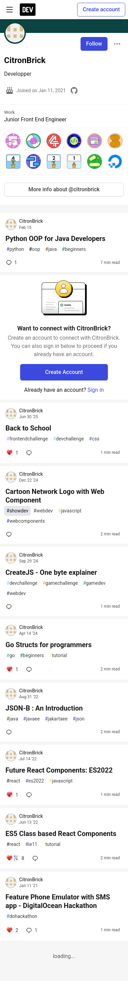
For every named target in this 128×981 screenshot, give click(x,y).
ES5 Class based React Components (60, 833)
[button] (12, 140)
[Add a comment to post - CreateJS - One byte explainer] (10, 606)
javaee (31, 719)
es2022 (34, 781)
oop (34, 249)
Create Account (64, 372)
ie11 (31, 844)
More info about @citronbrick (64, 189)
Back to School (28, 428)
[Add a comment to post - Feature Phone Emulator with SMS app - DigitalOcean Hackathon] (12, 930)
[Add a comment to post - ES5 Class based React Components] (15, 858)
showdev (17, 510)
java (51, 249)
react (13, 781)
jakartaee (56, 719)
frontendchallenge (27, 439)
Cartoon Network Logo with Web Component (54, 495)
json (79, 719)
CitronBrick (31, 221)
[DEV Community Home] (27, 9)
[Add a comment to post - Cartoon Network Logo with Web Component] (10, 534)
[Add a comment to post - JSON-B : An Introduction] (10, 732)
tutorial (58, 655)
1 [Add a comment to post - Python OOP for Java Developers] (11, 262)
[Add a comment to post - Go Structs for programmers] (12, 669)
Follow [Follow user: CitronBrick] (94, 43)
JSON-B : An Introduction (44, 708)
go (10, 655)
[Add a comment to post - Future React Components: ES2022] (12, 795)
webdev (43, 510)
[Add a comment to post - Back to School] (12, 453)
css (94, 439)
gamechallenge (60, 583)
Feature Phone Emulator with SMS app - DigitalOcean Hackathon (57, 901)
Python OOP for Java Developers (55, 238)
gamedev (94, 583)
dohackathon (21, 916)
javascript (70, 510)
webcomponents (25, 521)
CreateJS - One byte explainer (51, 572)
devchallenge (68, 439)
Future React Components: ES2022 (59, 770)
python (15, 249)
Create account (101, 9)
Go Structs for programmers (48, 645)
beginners (74, 249)
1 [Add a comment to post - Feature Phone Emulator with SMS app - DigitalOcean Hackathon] (31, 930)
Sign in (95, 390)
